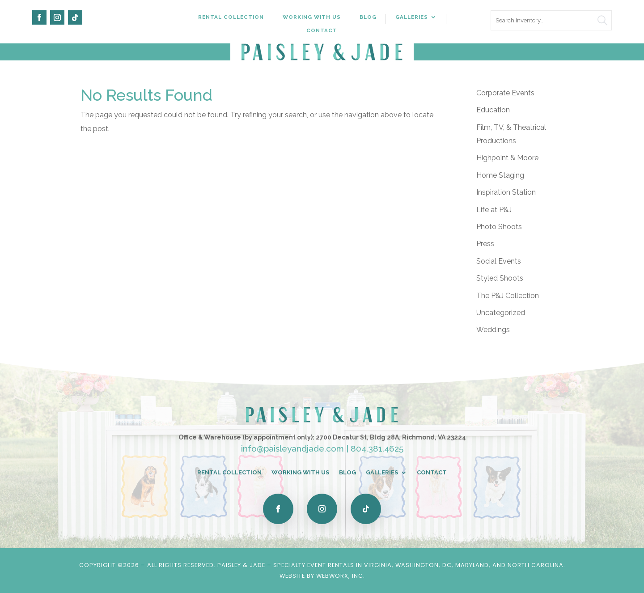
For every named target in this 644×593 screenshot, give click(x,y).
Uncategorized (500, 312)
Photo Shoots (499, 226)
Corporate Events (505, 93)
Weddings (493, 329)
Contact (321, 30)
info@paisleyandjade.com (292, 448)
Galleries (411, 17)
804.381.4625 (377, 448)
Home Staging (500, 175)
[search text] (551, 20)
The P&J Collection (507, 295)
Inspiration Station (506, 192)
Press (485, 243)
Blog (368, 17)
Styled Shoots (499, 278)
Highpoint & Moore (507, 158)
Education (493, 110)
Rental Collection (231, 17)
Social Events (498, 261)
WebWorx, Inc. (340, 576)
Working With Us (312, 17)
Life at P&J (494, 209)
